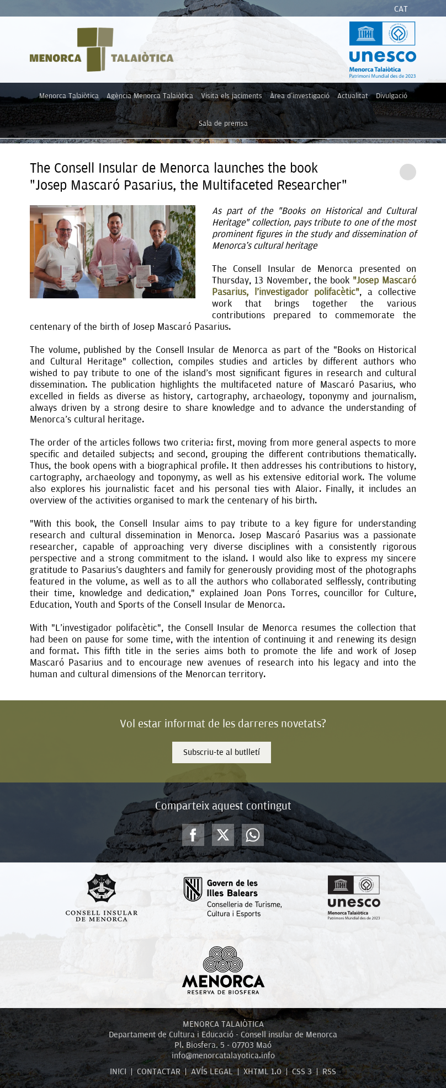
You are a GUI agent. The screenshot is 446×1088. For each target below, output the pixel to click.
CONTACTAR (158, 1071)
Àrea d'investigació (300, 96)
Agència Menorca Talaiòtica (150, 96)
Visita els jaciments (231, 96)
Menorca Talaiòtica (69, 96)
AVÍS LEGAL (212, 1071)
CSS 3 (302, 1071)
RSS (329, 1071)
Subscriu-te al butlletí (221, 752)
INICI (118, 1071)
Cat (401, 8)
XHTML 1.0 (262, 1071)
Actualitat (352, 96)
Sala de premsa (223, 123)
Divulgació (391, 96)
